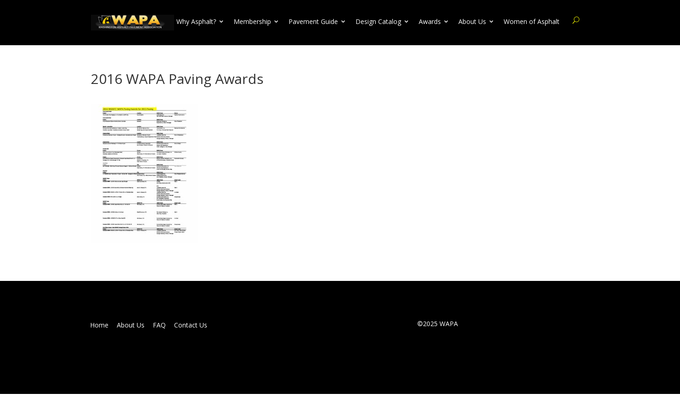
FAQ (159, 325)
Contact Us (190, 325)
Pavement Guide (313, 21)
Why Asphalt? (196, 21)
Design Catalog (378, 21)
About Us (472, 21)
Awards (430, 21)
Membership (252, 21)
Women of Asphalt (532, 21)
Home (99, 325)
